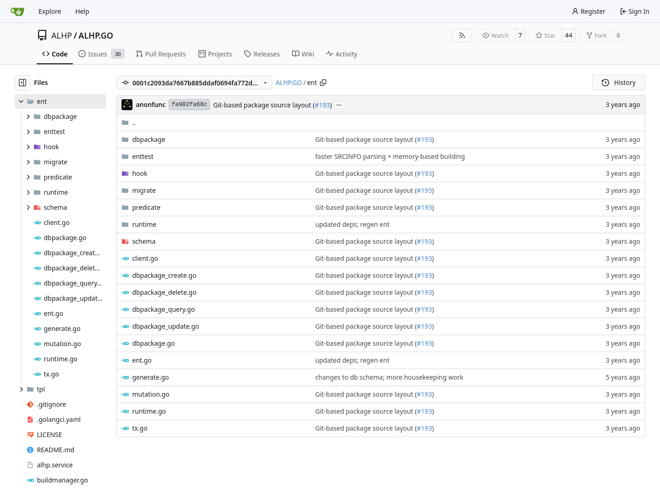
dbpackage (148, 139)
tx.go (139, 428)
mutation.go (150, 394)
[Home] (17, 11)
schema (143, 241)
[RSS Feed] (462, 35)
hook (139, 173)
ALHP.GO (95, 35)
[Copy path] (323, 82)
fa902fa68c (189, 104)
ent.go (141, 360)
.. (128, 122)
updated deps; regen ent (352, 224)
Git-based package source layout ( (264, 105)
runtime (144, 224)
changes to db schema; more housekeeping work (389, 377)
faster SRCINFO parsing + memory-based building (390, 156)
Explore (49, 11)
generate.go (150, 377)
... (339, 104)
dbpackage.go (153, 343)
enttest (142, 156)
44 (568, 35)
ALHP (61, 35)
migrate (144, 190)
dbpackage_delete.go (164, 292)
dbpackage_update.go (165, 326)
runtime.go (149, 411)
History (619, 82)
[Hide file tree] (22, 82)
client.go (145, 258)
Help (82, 11)
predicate (146, 207)
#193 (322, 105)
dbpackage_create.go (164, 275)
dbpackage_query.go (163, 309)
